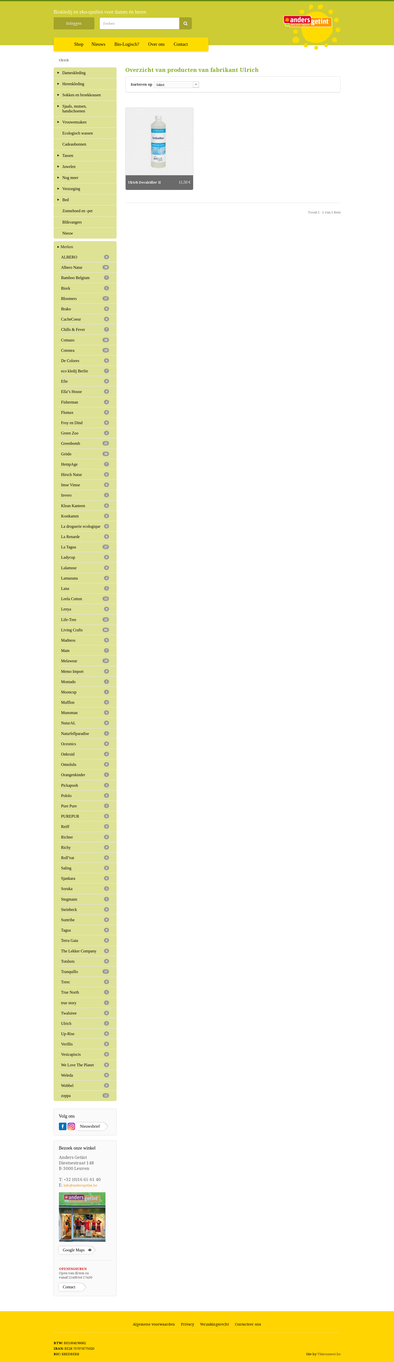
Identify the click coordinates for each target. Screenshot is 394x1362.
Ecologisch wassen (77, 133)
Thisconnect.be (329, 1354)
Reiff (85, 826)
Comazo (85, 340)
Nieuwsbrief (90, 1126)
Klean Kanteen (85, 505)
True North (85, 992)
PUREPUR (85, 816)
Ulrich (85, 1023)
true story (85, 1002)
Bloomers (85, 298)
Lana (85, 588)
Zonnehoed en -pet (77, 211)
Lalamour (85, 567)
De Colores (85, 360)
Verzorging (71, 189)
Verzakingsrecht (214, 1324)
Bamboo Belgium (85, 277)
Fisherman (85, 402)
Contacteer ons (248, 1324)
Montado (85, 681)
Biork (85, 288)
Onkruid (85, 754)
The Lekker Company (85, 951)
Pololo (85, 795)
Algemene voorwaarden (154, 1324)
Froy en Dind (85, 422)
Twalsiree (85, 1013)
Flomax (85, 412)
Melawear (85, 660)
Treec (85, 982)
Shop (79, 44)
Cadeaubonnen (74, 144)
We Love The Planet (85, 1065)
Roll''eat (85, 857)
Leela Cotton (85, 598)
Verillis (85, 1044)
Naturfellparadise (85, 733)
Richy (85, 847)
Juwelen (69, 166)
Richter (85, 837)
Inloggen (74, 23)
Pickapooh (85, 785)
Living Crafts (85, 630)
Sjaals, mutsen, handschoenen (74, 108)
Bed (65, 200)
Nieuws (98, 44)
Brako (85, 308)
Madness (85, 640)
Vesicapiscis (85, 1054)
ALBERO (85, 257)
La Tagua (85, 547)
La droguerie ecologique (85, 526)
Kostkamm (85, 516)
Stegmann (85, 899)
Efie (85, 381)
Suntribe (85, 919)
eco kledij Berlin (85, 371)
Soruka (85, 888)
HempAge (85, 464)
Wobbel (85, 1085)
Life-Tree (85, 619)
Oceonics (85, 743)
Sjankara (85, 878)
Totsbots (85, 961)
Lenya (85, 609)
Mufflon (85, 702)
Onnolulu (85, 764)
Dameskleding (74, 73)
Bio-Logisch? (127, 44)
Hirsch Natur (85, 474)
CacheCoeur (85, 319)
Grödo (85, 454)
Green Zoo (85, 433)
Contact (181, 44)
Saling (85, 868)
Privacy (187, 1324)
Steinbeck (85, 909)
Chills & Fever (85, 329)
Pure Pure (85, 806)
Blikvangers (72, 222)
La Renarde (85, 536)
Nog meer (70, 177)
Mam (85, 650)
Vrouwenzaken (74, 122)
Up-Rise (85, 1033)
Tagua (85, 930)
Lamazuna (85, 578)
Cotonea (85, 350)
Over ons (156, 44)
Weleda (85, 1075)
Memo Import (85, 671)
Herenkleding (73, 84)
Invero (85, 495)
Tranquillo (85, 971)
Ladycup (85, 557)
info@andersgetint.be (80, 1185)
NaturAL (85, 723)
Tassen (67, 155)
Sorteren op (141, 84)
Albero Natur (85, 267)
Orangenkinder (85, 774)
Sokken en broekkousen (81, 95)
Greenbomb (85, 443)
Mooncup (85, 692)
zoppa (85, 1095)
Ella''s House (85, 391)
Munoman (85, 712)
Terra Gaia (85, 940)
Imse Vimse (85, 484)
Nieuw (67, 233)
